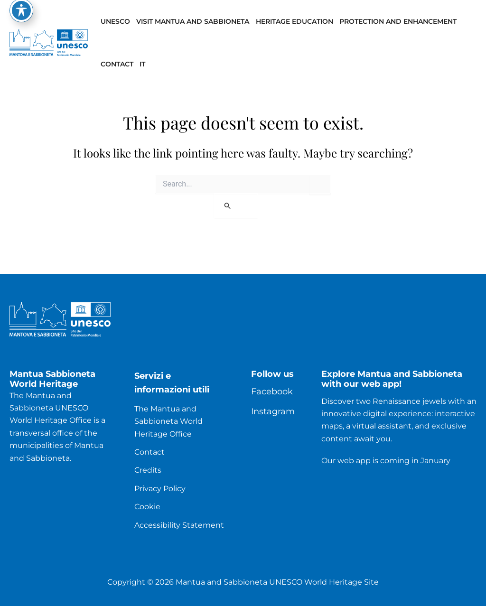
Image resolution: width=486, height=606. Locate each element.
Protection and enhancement (398, 21)
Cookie (147, 506)
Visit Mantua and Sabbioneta (192, 21)
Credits (147, 470)
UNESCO (115, 21)
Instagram (273, 411)
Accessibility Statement (179, 525)
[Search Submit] (236, 206)
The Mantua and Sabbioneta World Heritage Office (168, 421)
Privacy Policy (160, 488)
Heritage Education (294, 21)
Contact (117, 64)
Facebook (272, 391)
